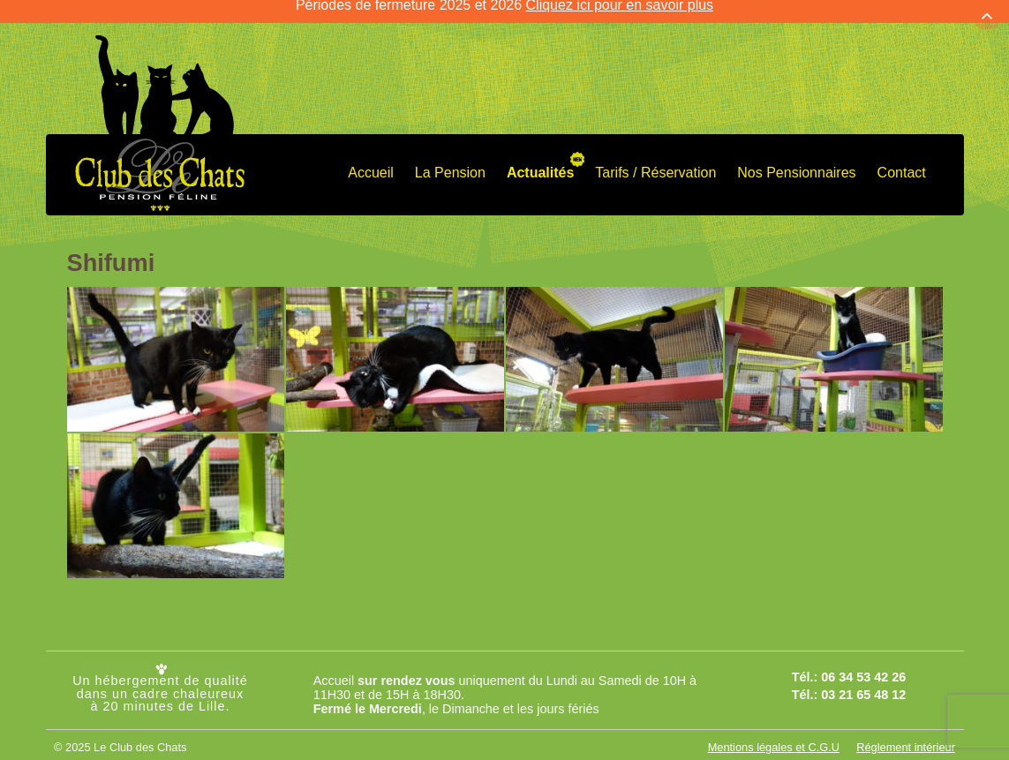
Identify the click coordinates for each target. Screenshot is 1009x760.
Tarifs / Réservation (655, 158)
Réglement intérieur (905, 733)
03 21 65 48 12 (863, 680)
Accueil (371, 158)
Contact (901, 158)
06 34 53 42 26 (863, 663)
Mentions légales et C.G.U (774, 733)
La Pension (450, 158)
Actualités (540, 158)
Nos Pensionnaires (796, 158)
